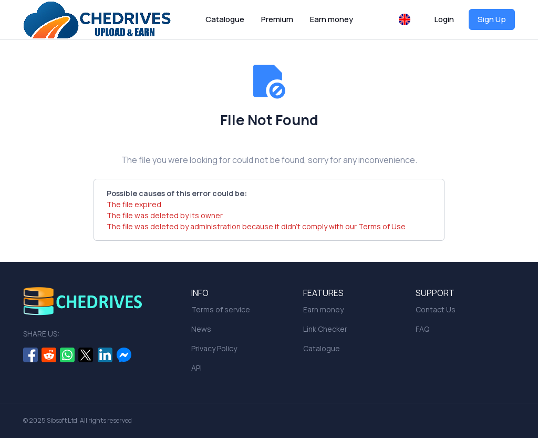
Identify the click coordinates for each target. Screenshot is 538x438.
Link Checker (325, 329)
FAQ (422, 329)
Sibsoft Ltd (62, 420)
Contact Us (436, 309)
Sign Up (492, 19)
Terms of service (220, 309)
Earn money (331, 19)
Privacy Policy (214, 348)
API (196, 368)
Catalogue (224, 19)
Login (444, 19)
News (201, 329)
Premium (277, 19)
